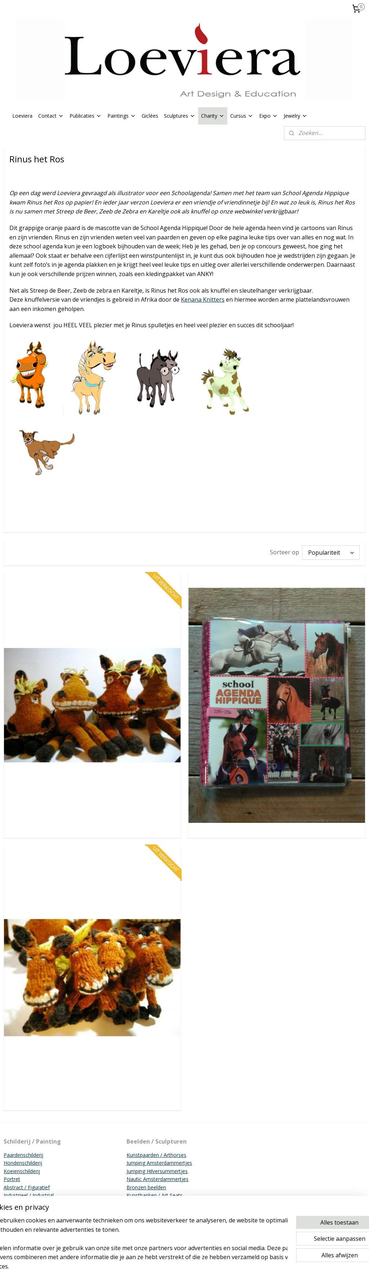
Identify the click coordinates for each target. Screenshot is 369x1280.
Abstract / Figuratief (27, 1187)
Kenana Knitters (202, 299)
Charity (212, 115)
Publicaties (86, 115)
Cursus (241, 115)
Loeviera (22, 115)
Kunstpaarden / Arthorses (156, 1154)
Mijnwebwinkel (281, 1267)
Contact (51, 115)
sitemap (175, 1267)
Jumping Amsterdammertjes (159, 1162)
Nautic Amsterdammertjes (157, 1179)
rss (191, 1267)
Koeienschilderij (22, 1171)
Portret (12, 1179)
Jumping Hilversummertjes (157, 1171)
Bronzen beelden (146, 1187)
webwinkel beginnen (218, 1267)
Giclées (150, 115)
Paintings (121, 115)
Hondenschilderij (23, 1162)
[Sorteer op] (330, 552)
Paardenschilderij (23, 1154)
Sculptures (179, 115)
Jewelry (295, 115)
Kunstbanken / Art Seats (154, 1195)
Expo (268, 115)
